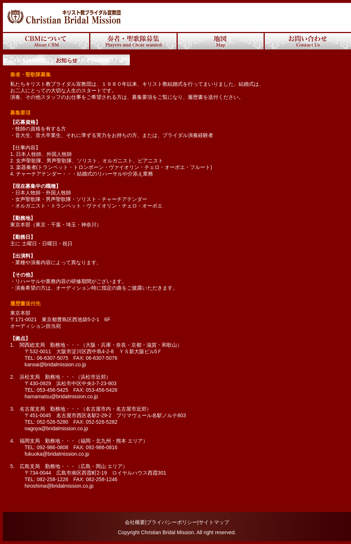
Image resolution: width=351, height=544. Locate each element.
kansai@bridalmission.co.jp (53, 364)
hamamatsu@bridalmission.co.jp (61, 396)
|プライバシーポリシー (171, 522)
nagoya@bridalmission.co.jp (56, 428)
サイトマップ (214, 522)
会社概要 (135, 522)
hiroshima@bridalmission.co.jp (57, 486)
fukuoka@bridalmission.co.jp (54, 454)
